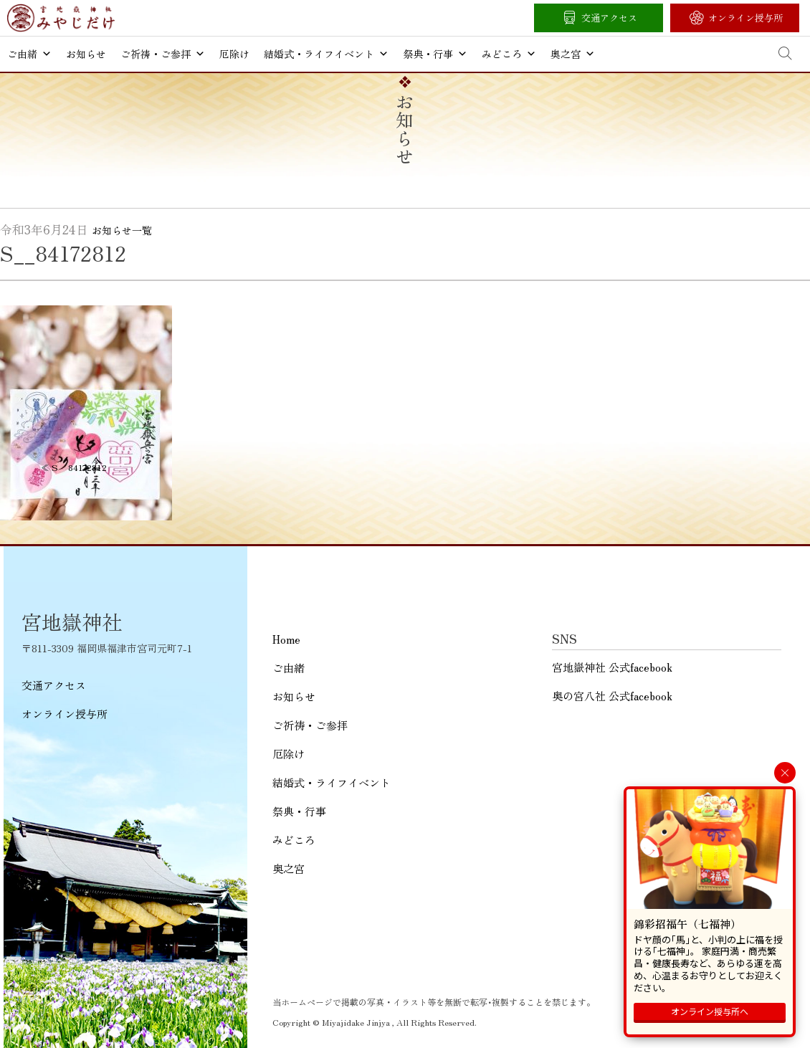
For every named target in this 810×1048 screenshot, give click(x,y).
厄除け (234, 54)
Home (286, 639)
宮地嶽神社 (61, 18)
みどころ (509, 54)
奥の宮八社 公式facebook (612, 695)
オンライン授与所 (745, 17)
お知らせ (86, 54)
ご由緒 (29, 54)
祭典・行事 (435, 54)
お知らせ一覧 (122, 230)
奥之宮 (573, 54)
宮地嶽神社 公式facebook (612, 667)
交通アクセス (609, 17)
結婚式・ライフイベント (326, 54)
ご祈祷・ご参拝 (162, 54)
